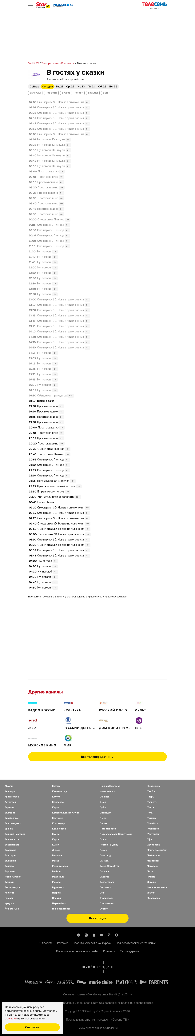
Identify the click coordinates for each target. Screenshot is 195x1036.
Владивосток (12, 839)
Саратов (104, 876)
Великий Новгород (15, 834)
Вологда (9, 866)
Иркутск (9, 903)
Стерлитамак (107, 903)
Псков (103, 839)
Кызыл (55, 844)
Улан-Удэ (152, 823)
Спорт (79, 93)
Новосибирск (107, 791)
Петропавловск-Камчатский (116, 834)
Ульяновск (153, 828)
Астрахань (10, 802)
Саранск (104, 871)
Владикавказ (12, 844)
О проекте (46, 943)
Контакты (109, 951)
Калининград (59, 791)
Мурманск (58, 887)
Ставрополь (106, 898)
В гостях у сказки (86, 63)
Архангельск (12, 796)
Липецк (56, 850)
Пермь (103, 823)
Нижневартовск (61, 908)
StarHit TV (33, 63)
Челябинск (153, 860)
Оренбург (105, 812)
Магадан (57, 855)
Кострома (57, 818)
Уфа (149, 839)
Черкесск (152, 866)
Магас (55, 860)
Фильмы (93, 93)
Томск (150, 807)
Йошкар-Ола (12, 908)
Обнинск (104, 796)
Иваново (9, 892)
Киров (55, 807)
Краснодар (58, 823)
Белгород (10, 812)
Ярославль (153, 898)
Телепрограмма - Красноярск (58, 63)
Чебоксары (153, 855)
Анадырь (10, 791)
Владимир (10, 850)
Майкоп (56, 871)
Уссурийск (153, 834)
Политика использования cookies (77, 951)
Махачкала (58, 876)
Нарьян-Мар (59, 903)
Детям (107, 93)
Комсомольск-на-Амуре (65, 812)
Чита (150, 871)
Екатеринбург (12, 887)
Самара (104, 860)
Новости (51, 93)
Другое (66, 93)
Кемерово (58, 802)
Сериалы (35, 93)
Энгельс (151, 882)
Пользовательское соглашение (136, 943)
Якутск (151, 892)
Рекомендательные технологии (97, 1028)
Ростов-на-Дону (109, 844)
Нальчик (56, 898)
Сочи (102, 892)
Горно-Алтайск (13, 876)
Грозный (9, 882)
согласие (11, 1018)
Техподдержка (129, 951)
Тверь (150, 796)
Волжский (10, 860)
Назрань (57, 892)
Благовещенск (13, 823)
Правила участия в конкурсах (92, 943)
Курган (56, 834)
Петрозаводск (108, 828)
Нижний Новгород (110, 786)
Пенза (103, 818)
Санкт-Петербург (109, 866)
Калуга (56, 796)
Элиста (151, 876)
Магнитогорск (60, 866)
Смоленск (105, 887)
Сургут (104, 908)
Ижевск (9, 898)
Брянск (9, 828)
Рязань (103, 850)
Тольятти (152, 802)
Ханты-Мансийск (156, 850)
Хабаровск (153, 844)
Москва (56, 882)
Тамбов (151, 791)
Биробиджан (12, 818)
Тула (150, 812)
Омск (103, 802)
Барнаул (9, 807)
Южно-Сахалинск (157, 887)
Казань (56, 786)
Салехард (105, 855)
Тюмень (151, 818)
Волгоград (10, 855)
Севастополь (107, 882)
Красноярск (59, 828)
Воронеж (10, 871)
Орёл (103, 807)
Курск (55, 839)
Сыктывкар (153, 786)
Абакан (9, 786)
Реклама (62, 943)
